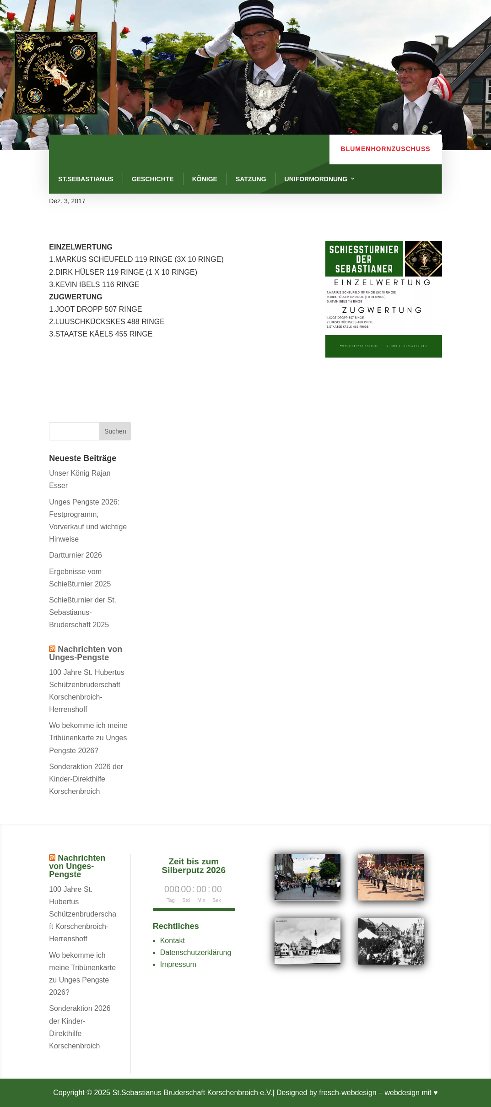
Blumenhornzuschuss (386, 148)
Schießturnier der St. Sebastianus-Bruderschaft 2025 (82, 612)
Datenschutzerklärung (196, 952)
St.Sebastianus (85, 179)
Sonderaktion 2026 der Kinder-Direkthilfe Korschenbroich (86, 779)
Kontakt (172, 940)
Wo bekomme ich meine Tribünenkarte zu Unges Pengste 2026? (88, 738)
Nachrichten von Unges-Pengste (85, 653)
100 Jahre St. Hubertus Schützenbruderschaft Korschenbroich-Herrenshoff (82, 914)
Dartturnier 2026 (75, 555)
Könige (204, 179)
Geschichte (153, 179)
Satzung (251, 179)
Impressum (178, 964)
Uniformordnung (316, 179)
